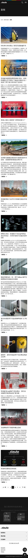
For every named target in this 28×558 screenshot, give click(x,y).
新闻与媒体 (6, 19)
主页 (2, 19)
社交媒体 (14, 539)
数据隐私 (3, 548)
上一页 (4, 487)
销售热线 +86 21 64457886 (14, 512)
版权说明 (3, 550)
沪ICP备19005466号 (14, 543)
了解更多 (4, 56)
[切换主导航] (22, 2)
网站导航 (14, 536)
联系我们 (14, 532)
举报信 (2, 552)
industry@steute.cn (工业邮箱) (14, 518)
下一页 (23, 487)
